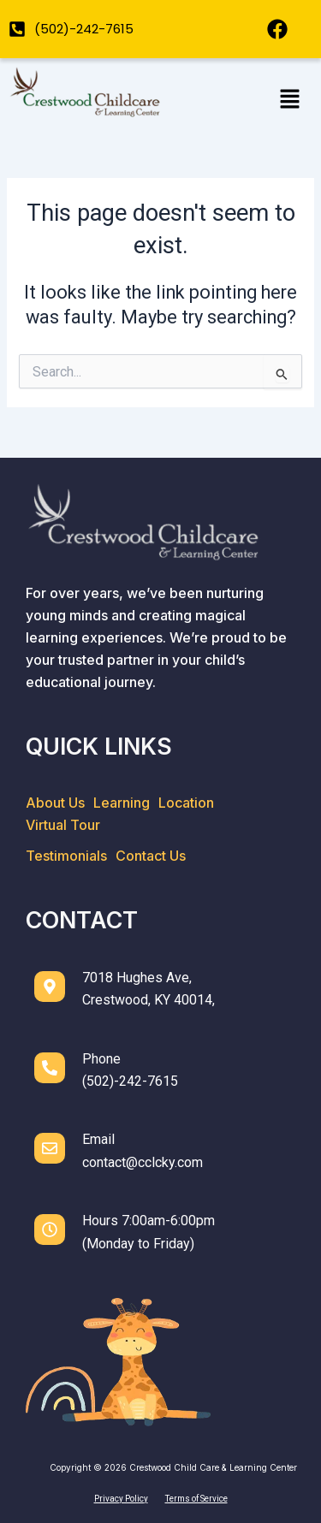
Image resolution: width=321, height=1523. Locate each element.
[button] (289, 100)
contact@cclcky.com (142, 1162)
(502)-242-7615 (130, 1081)
